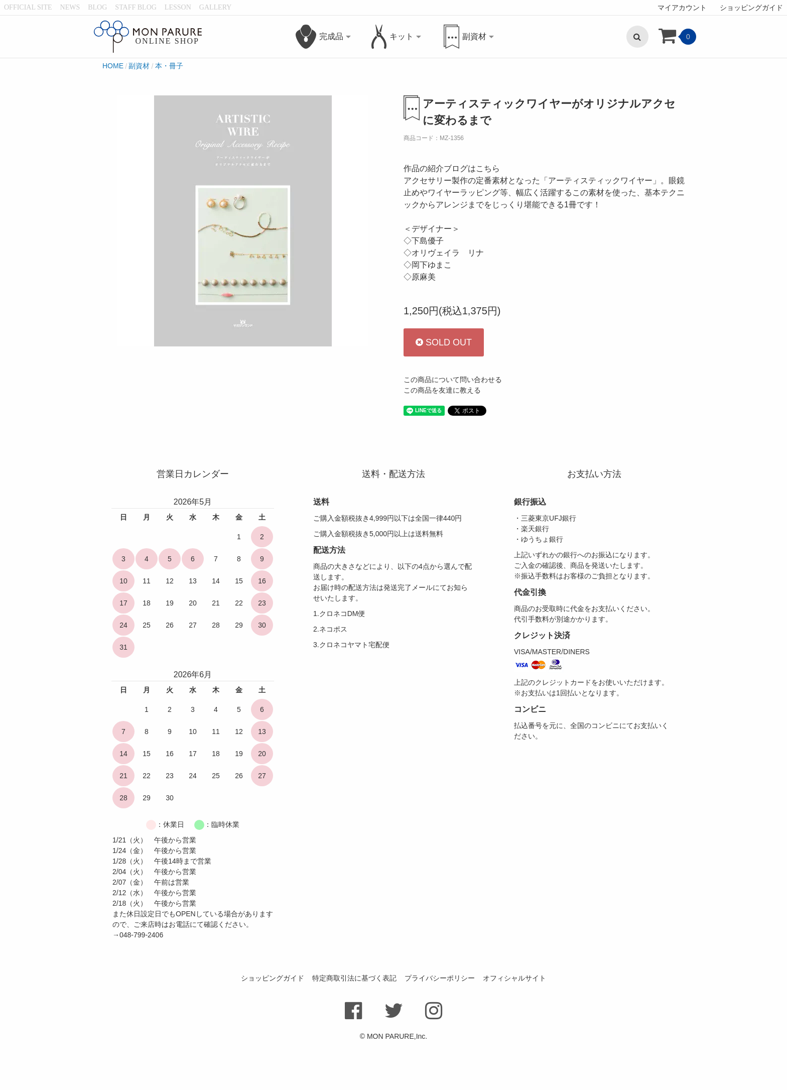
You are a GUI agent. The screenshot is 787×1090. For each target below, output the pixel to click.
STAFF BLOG (136, 7)
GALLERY (215, 7)
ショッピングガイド (751, 8)
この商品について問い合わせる (453, 425)
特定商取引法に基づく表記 (354, 1024)
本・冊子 (169, 111)
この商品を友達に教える (442, 436)
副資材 (139, 111)
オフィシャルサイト (514, 1024)
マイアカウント (682, 8)
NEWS (70, 7)
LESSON (178, 7)
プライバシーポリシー (440, 1024)
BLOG (97, 7)
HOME (112, 111)
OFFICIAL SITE (28, 7)
